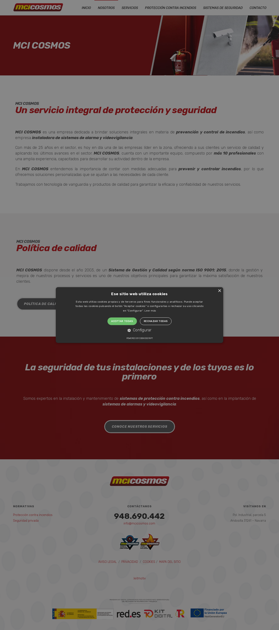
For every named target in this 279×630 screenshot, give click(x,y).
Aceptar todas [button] (122, 321)
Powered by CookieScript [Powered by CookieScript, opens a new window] (139, 338)
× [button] (219, 291)
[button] (139, 330)
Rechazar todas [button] (156, 321)
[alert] (139, 315)
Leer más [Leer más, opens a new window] (150, 310)
